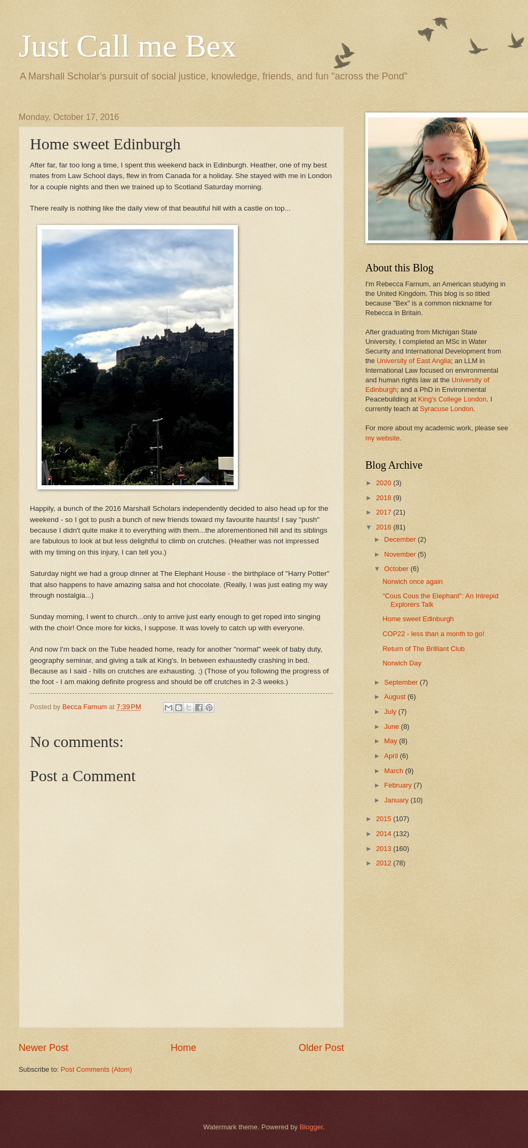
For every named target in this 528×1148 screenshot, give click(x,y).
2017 (384, 512)
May (391, 741)
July (391, 712)
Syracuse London (446, 409)
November (401, 554)
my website (382, 438)
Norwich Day (401, 663)
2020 (384, 483)
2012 (384, 863)
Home (183, 1047)
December (401, 539)
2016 (384, 527)
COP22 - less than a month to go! (433, 634)
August (395, 697)
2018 (384, 498)
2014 (384, 834)
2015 (384, 819)
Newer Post (43, 1047)
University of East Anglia (414, 361)
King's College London (452, 399)
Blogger (311, 1127)
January (397, 800)
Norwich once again (412, 581)
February (398, 785)
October (397, 569)
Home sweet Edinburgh (418, 619)
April (391, 756)
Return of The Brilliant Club (423, 649)
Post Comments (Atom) (96, 1069)
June (392, 726)
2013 (384, 849)
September (402, 682)
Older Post (321, 1047)
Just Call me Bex (127, 45)
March (394, 771)
